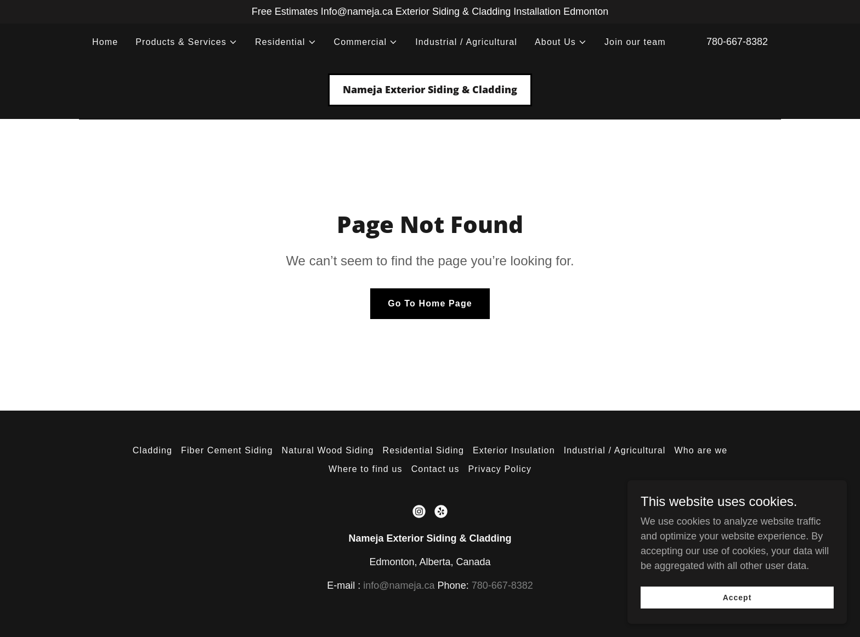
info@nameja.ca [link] (398, 585)
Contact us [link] (435, 469)
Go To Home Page (430, 303)
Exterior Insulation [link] (514, 450)
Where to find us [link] (366, 469)
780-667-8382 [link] (737, 41)
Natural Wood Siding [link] (327, 450)
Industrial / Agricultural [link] (466, 42)
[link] (430, 89)
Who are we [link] (701, 450)
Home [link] (105, 42)
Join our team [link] (635, 42)
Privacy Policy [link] (499, 469)
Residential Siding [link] (424, 450)
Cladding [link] (152, 450)
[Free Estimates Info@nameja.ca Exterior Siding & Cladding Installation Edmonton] (430, 11)
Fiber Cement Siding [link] (227, 450)
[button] (186, 42)
